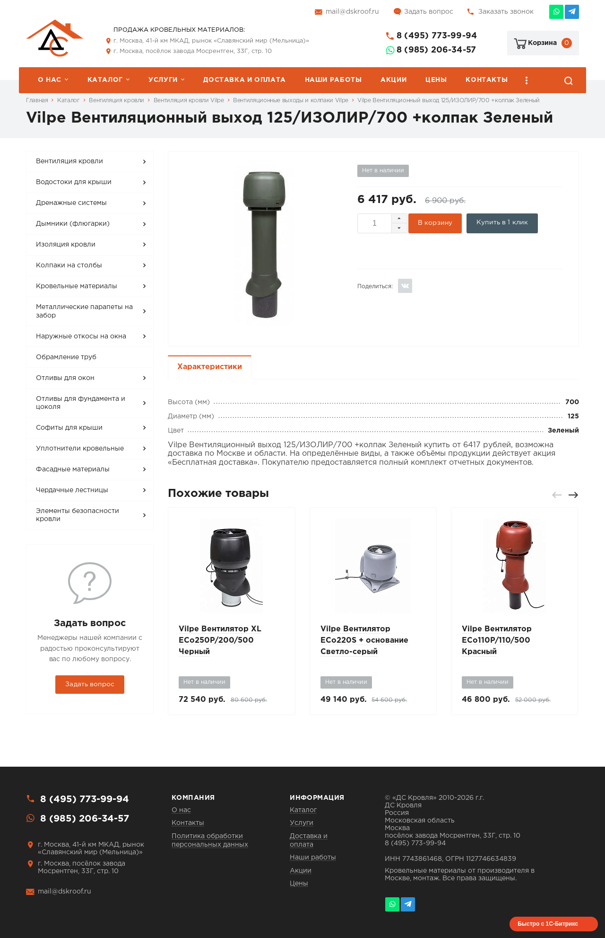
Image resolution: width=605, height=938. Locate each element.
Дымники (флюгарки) (73, 224)
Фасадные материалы (73, 469)
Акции (393, 80)
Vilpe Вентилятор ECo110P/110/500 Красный (497, 640)
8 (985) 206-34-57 (436, 50)
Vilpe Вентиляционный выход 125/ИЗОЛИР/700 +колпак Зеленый (448, 100)
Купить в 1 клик (502, 222)
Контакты (487, 80)
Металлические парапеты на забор (84, 311)
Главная (37, 100)
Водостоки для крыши (74, 182)
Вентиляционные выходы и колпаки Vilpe (290, 100)
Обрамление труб (66, 357)
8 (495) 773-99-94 (437, 36)
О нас (49, 80)
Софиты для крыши (69, 428)
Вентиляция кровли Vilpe (189, 100)
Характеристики (209, 367)
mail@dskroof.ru (352, 12)
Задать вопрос (428, 12)
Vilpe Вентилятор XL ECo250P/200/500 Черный (220, 640)
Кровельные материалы (76, 286)
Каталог (105, 80)
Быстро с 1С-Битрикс (548, 923)
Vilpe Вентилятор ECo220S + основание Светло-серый (364, 640)
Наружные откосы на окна (81, 336)
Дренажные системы (71, 203)
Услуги (163, 80)
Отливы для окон (65, 378)
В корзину (435, 223)
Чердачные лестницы (72, 490)
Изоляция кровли (65, 245)
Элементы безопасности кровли (77, 515)
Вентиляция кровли (116, 100)
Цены (436, 80)
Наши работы (333, 80)
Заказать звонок (506, 12)
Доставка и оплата (244, 80)
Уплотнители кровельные (80, 448)
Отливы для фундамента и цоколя (80, 403)
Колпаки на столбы (69, 265)
